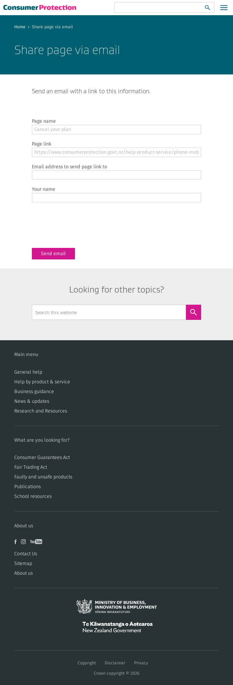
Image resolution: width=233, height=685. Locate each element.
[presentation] (78, 220)
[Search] (207, 7)
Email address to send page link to (69, 166)
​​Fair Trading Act (30, 467)
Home (19, 27)
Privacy (141, 663)
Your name (43, 189)
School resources (33, 496)
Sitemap (23, 563)
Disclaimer (115, 663)
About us (23, 573)
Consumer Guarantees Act (42, 457)
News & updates (31, 401)
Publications (27, 486)
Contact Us (25, 553)
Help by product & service (42, 381)
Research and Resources (40, 411)
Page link (41, 144)
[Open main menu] (223, 7)
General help (28, 372)
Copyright (87, 663)
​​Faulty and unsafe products (43, 476)
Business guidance (34, 391)
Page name (44, 121)
